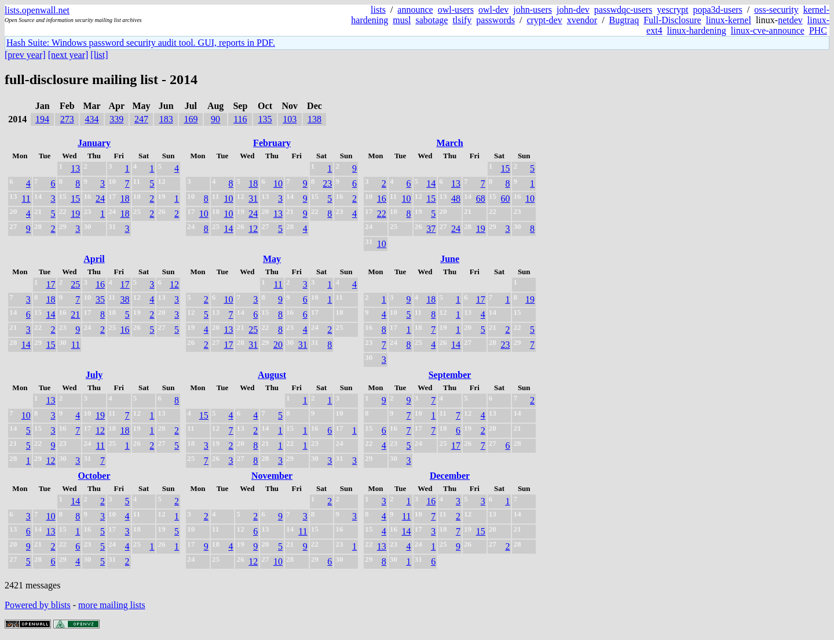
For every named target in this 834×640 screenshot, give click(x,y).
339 (116, 119)
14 (228, 229)
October (94, 476)
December (450, 476)
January (94, 143)
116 (240, 119)
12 (253, 229)
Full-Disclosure (672, 20)
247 (141, 119)
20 (278, 345)
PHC (818, 30)
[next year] (68, 55)
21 (75, 314)
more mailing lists (111, 605)
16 (381, 198)
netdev (790, 20)
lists (378, 9)
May (272, 259)
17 (50, 284)
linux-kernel (728, 20)
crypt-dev (544, 20)
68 (480, 198)
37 (431, 229)
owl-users (456, 9)
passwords (495, 20)
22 (381, 214)
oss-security (776, 9)
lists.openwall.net (37, 10)
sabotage (431, 20)
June (449, 259)
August (272, 375)
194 (42, 119)
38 (125, 299)
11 (25, 198)
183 (166, 119)
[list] (99, 55)
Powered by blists (38, 605)
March (450, 143)
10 (278, 183)
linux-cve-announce (767, 30)
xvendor (582, 20)
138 (314, 119)
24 (100, 198)
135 (265, 119)
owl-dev (493, 9)
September (450, 375)
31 (253, 198)
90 (215, 119)
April (93, 259)
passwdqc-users (623, 9)
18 (125, 198)
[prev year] (25, 55)
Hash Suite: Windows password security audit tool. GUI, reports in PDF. (140, 43)
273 (67, 119)
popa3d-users (717, 9)
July (94, 375)
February (272, 143)
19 (75, 214)
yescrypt (672, 9)
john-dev (573, 9)
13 (75, 168)
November (271, 476)
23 (327, 183)
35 (100, 299)
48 (455, 198)
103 (290, 119)
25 (75, 284)
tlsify (461, 20)
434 (92, 119)
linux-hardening (696, 30)
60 (505, 198)
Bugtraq (624, 20)
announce (415, 9)
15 (75, 198)
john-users (532, 9)
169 (190, 119)
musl (402, 20)
